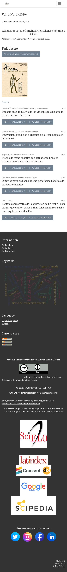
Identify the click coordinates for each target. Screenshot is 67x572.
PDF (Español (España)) (14, 122)
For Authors (7, 248)
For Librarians (8, 251)
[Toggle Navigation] (59, 3)
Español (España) (10, 320)
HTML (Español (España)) (40, 122)
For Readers (7, 245)
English (5, 323)
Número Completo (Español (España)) (21, 54)
